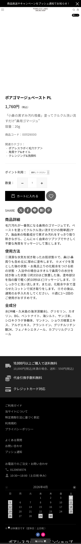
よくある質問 (13, 440)
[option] (40, 502)
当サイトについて (16, 411)
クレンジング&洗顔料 (22, 155)
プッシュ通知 (13, 452)
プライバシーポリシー (19, 429)
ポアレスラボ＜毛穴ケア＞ (26, 148)
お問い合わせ (13, 446)
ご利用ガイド (13, 405)
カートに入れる (27, 196)
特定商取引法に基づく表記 (22, 417)
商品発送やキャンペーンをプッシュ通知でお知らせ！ (38, 3)
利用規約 (10, 423)
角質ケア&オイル (19, 152)
